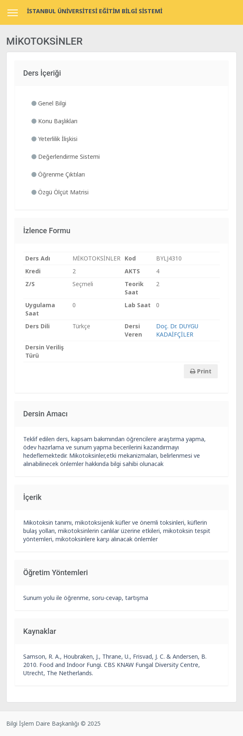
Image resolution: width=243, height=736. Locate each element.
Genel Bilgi (48, 103)
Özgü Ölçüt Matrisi (60, 192)
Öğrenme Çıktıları (58, 174)
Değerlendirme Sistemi (65, 156)
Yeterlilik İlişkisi (54, 139)
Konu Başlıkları (54, 121)
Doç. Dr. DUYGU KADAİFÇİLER (177, 330)
